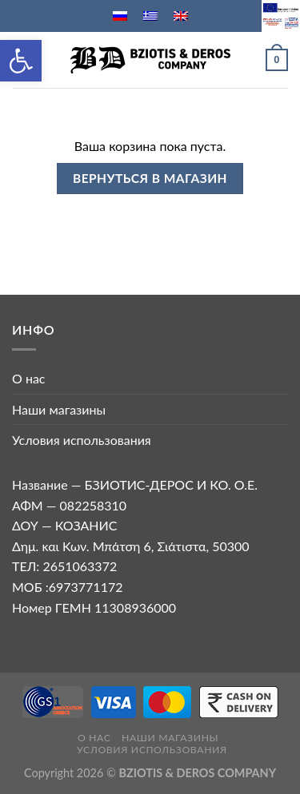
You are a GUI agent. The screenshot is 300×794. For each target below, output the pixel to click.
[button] (21, 60)
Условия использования (81, 439)
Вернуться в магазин (150, 178)
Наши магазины (59, 409)
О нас (29, 378)
